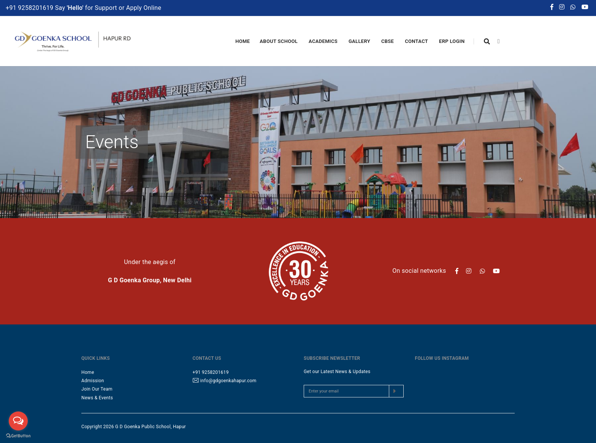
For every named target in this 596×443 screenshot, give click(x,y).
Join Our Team (97, 389)
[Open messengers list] (18, 420)
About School (279, 41)
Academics (324, 41)
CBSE (388, 41)
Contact (417, 41)
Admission (92, 380)
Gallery (360, 41)
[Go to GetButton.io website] (18, 435)
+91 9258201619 (30, 7)
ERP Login (452, 41)
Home (242, 41)
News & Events (97, 397)
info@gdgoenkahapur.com (228, 380)
